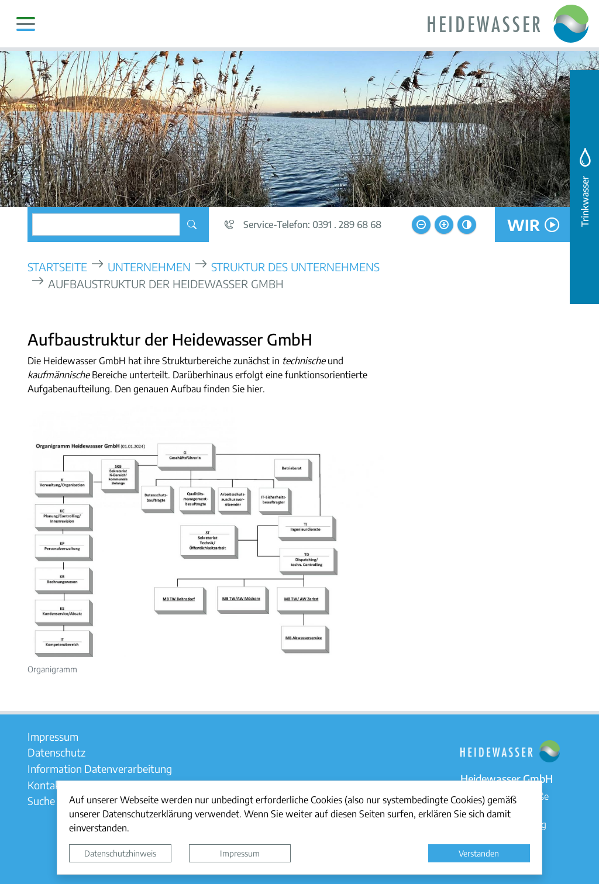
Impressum (240, 853)
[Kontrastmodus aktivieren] (466, 224)
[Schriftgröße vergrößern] (444, 224)
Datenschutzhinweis (120, 853)
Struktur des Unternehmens (295, 266)
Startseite (57, 266)
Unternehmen (149, 266)
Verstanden (479, 853)
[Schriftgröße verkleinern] (421, 224)
